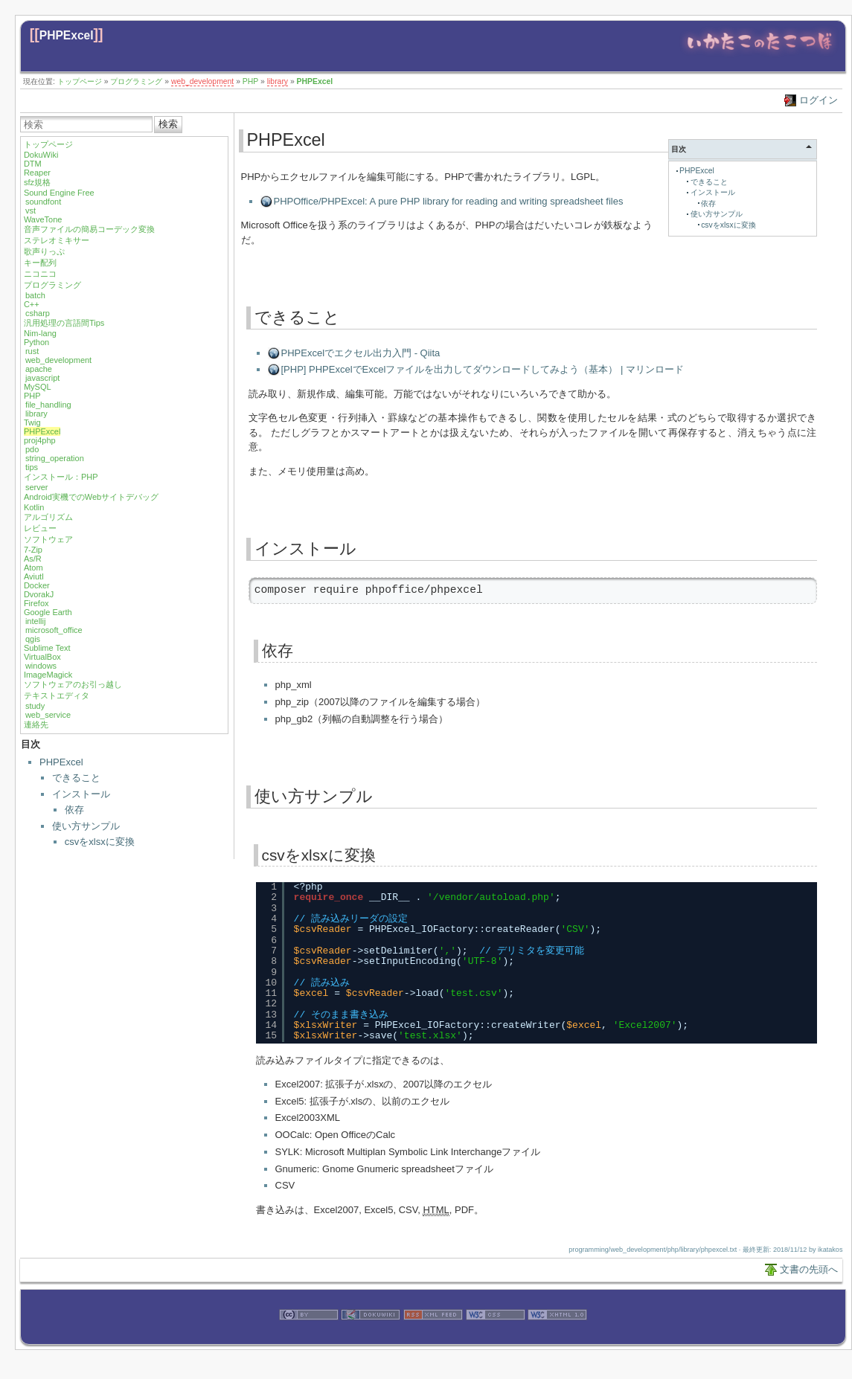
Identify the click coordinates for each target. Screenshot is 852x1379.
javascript (42, 377)
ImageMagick (48, 674)
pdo (32, 449)
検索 (168, 123)
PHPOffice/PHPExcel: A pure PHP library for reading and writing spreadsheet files (449, 201)
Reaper (37, 172)
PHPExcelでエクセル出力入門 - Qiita (361, 353)
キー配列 (40, 262)
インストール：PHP (61, 476)
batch (35, 295)
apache (38, 368)
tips (31, 467)
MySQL (37, 386)
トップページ (79, 81)
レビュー (40, 528)
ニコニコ (40, 273)
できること (76, 777)
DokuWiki (41, 154)
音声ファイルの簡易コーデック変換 (89, 229)
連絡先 (36, 724)
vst (30, 210)
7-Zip (33, 549)
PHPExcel (66, 35)
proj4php (40, 440)
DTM (33, 163)
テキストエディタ (56, 695)
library (277, 81)
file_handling (48, 404)
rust (32, 351)
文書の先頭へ (809, 1269)
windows (41, 665)
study (35, 705)
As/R (33, 558)
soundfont (43, 201)
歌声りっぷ (44, 251)
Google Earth (48, 612)
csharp (37, 313)
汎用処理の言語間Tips (64, 322)
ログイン (818, 100)
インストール (81, 794)
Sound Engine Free (59, 192)
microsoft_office (54, 630)
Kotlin (34, 507)
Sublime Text (47, 647)
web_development (202, 81)
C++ (31, 304)
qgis (32, 638)
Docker (37, 585)
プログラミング (136, 81)
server (36, 487)
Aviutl (34, 576)
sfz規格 (37, 182)
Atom (33, 567)
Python (36, 342)
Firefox (36, 603)
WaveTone (43, 219)
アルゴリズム (48, 516)
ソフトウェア (48, 539)
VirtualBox (42, 656)
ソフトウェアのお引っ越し (73, 684)
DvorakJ (39, 594)
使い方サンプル (86, 826)
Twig (32, 422)
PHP (250, 81)
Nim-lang (40, 333)
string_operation (54, 458)
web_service (48, 714)
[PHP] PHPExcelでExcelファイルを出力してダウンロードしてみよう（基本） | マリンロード (482, 369)
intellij (35, 621)
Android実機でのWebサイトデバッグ (91, 496)
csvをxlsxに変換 (100, 841)
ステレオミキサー (56, 240)
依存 (74, 809)
